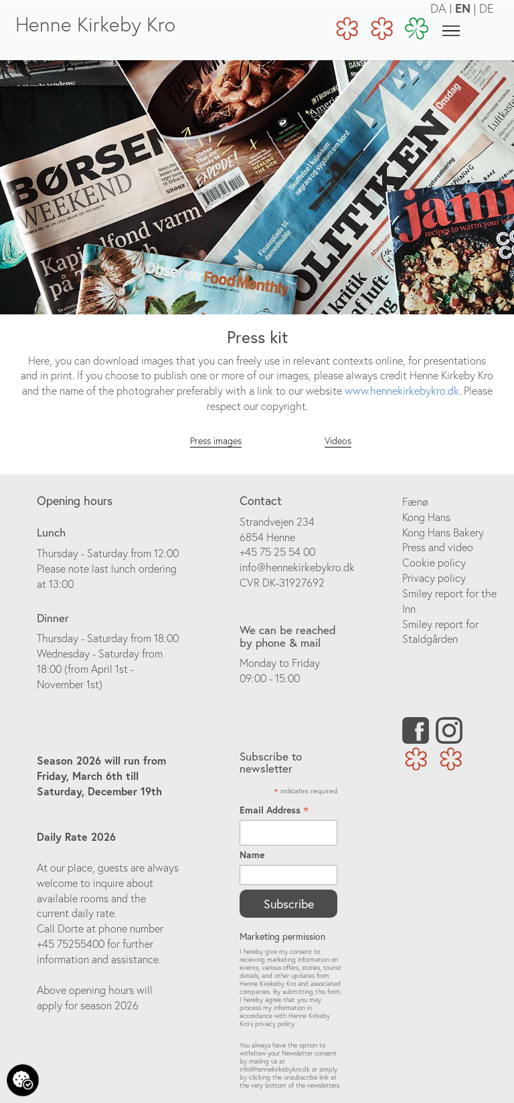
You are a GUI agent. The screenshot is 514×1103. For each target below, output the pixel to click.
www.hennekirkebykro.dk (402, 390)
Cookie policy (434, 562)
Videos (338, 441)
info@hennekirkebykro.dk (297, 567)
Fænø (415, 501)
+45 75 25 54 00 (277, 552)
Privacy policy (434, 578)
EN (462, 8)
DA (438, 8)
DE (486, 8)
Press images (216, 441)
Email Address (274, 810)
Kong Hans (426, 517)
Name (252, 855)
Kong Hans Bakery (443, 532)
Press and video (437, 547)
